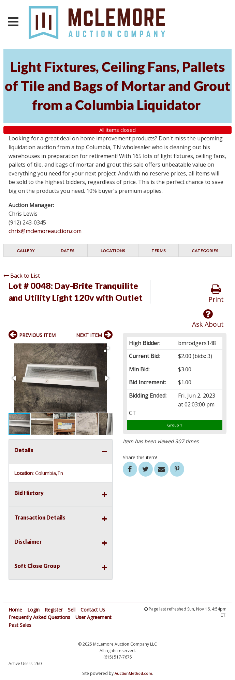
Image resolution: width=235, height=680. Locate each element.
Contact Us (92, 609)
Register (54, 609)
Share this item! (140, 457)
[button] (106, 349)
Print (216, 294)
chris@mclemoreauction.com (45, 231)
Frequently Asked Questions (39, 617)
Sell (71, 609)
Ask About (208, 319)
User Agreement (93, 617)
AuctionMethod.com (133, 673)
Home (15, 609)
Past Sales (20, 625)
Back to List (21, 275)
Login (33, 609)
